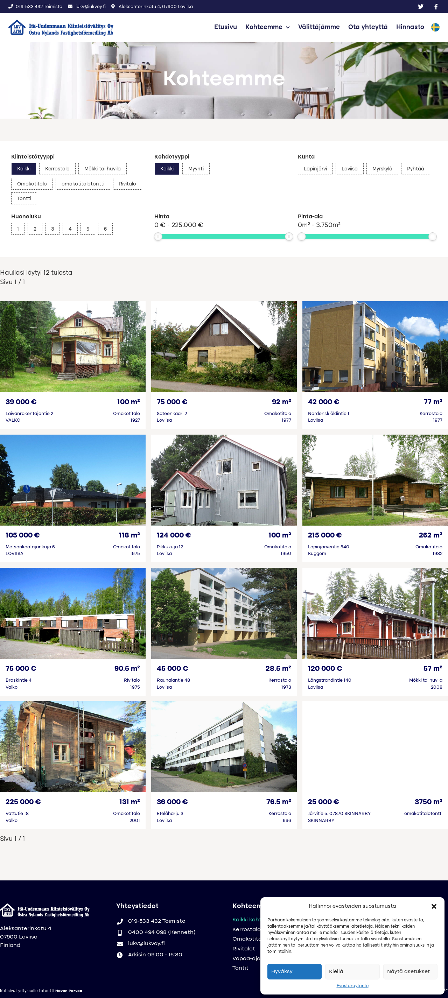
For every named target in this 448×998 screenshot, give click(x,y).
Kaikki (23, 169)
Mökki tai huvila (102, 169)
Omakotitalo (32, 184)
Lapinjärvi (315, 169)
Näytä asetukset (408, 971)
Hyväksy (282, 971)
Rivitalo (127, 184)
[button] (434, 906)
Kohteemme (267, 27)
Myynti (196, 169)
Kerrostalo (57, 169)
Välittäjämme (319, 27)
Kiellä (336, 971)
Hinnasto (410, 27)
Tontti (24, 198)
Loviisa (350, 169)
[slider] (158, 236)
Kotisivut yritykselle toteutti (41, 991)
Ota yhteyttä (368, 27)
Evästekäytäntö (353, 986)
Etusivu (225, 27)
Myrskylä (382, 169)
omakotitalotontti (83, 184)
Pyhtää (415, 169)
